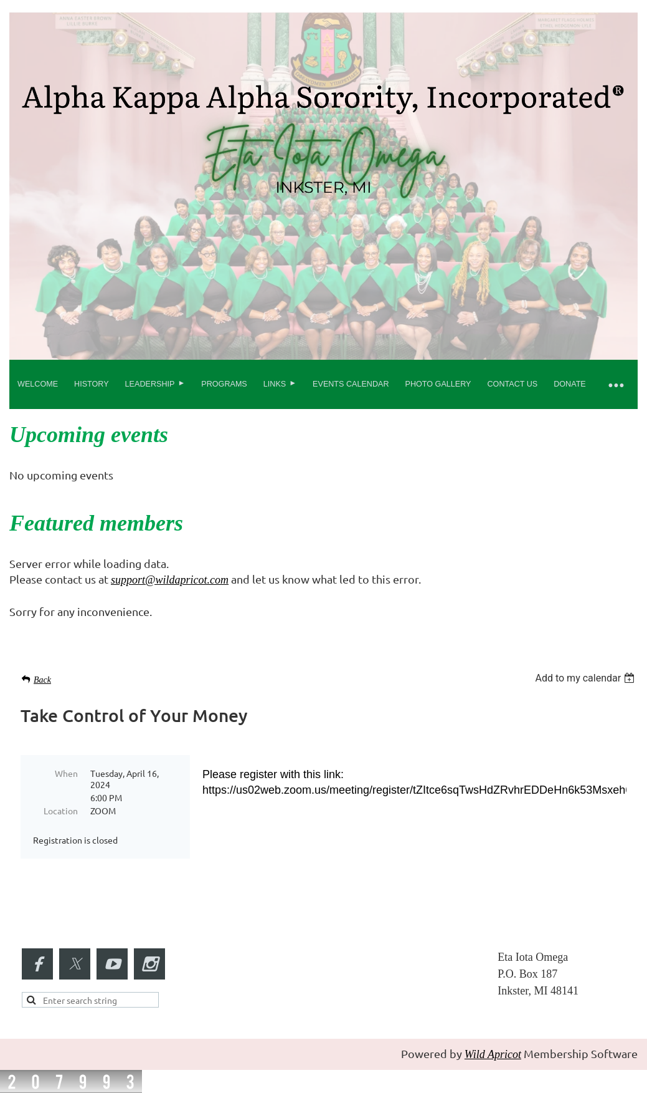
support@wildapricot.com (170, 580)
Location (61, 810)
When (66, 773)
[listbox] (586, 678)
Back (42, 680)
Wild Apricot (493, 1054)
